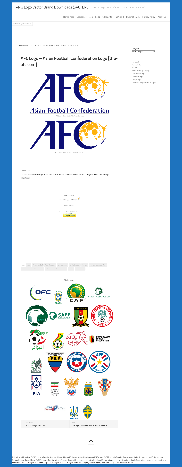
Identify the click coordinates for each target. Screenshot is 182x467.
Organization (51, 45)
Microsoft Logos (137, 77)
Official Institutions (32, 45)
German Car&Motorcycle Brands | (110, 458)
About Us (162, 17)
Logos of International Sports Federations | (130, 460)
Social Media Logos (138, 74)
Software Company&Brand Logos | (87, 463)
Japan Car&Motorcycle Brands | (43, 460)
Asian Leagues (50, 265)
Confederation (75, 265)
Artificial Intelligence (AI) (140, 71)
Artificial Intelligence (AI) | (87, 458)
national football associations (56, 269)
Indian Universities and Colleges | (147, 458)
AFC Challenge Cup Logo (67, 200)
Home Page (68, 17)
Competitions (62, 265)
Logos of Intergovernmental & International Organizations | (91, 460)
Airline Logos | (17, 458)
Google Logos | (128, 458)
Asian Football (38, 265)
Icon (91, 17)
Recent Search (133, 17)
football (85, 265)
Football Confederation (98, 265)
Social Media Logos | (108, 463)
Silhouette (107, 17)
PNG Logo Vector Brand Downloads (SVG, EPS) (57, 7)
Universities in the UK (124, 463)
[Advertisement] (91, 34)
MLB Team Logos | (28, 463)
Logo (97, 17)
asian (28, 265)
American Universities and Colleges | (64, 458)
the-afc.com (80, 269)
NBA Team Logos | (42, 463)
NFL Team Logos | (67, 463)
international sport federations (32, 269)
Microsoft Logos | (61, 460)
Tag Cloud (119, 17)
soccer (71, 269)
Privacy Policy (148, 17)
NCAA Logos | (55, 463)
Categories (81, 17)
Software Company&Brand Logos (144, 83)
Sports (62, 45)
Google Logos (136, 80)
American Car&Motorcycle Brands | (36, 458)
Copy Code (25, 178)
